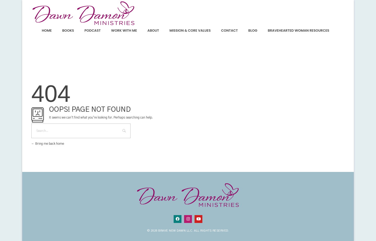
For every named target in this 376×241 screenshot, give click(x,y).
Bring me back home (47, 143)
